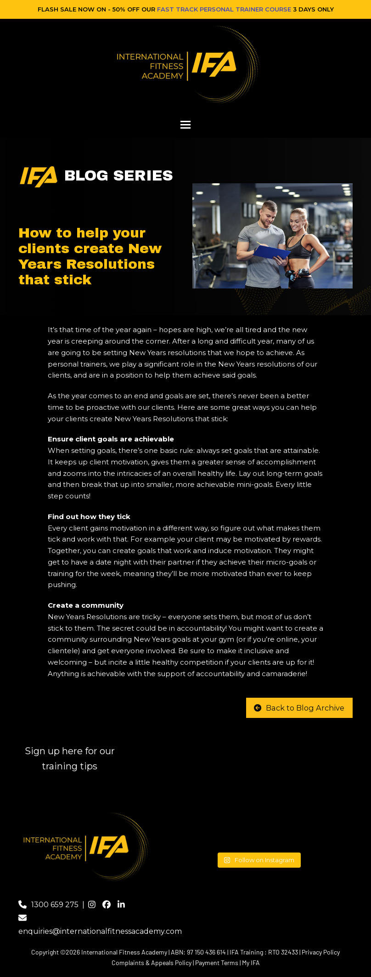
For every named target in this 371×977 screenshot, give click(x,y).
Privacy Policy (321, 952)
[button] (185, 125)
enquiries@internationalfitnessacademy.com (100, 931)
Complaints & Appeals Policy (151, 962)
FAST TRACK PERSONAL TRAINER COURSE (224, 9)
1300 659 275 (55, 904)
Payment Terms (216, 962)
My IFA (251, 962)
